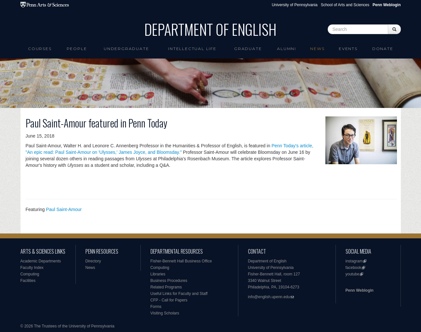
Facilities (28, 280)
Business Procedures (169, 280)
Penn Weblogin (360, 290)
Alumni (286, 48)
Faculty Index (32, 267)
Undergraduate (126, 48)
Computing (29, 274)
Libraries (158, 274)
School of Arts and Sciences (345, 5)
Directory (93, 261)
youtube (353, 274)
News (317, 48)
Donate (382, 48)
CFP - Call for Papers (169, 300)
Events (348, 48)
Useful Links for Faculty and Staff (179, 293)
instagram (354, 261)
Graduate (248, 48)
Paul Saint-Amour (64, 209)
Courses (40, 48)
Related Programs (166, 287)
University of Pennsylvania (295, 5)
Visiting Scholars (165, 313)
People (77, 48)
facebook (354, 267)
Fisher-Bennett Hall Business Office (181, 261)
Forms (156, 306)
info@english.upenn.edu (269, 297)
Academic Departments (40, 261)
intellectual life (192, 48)
